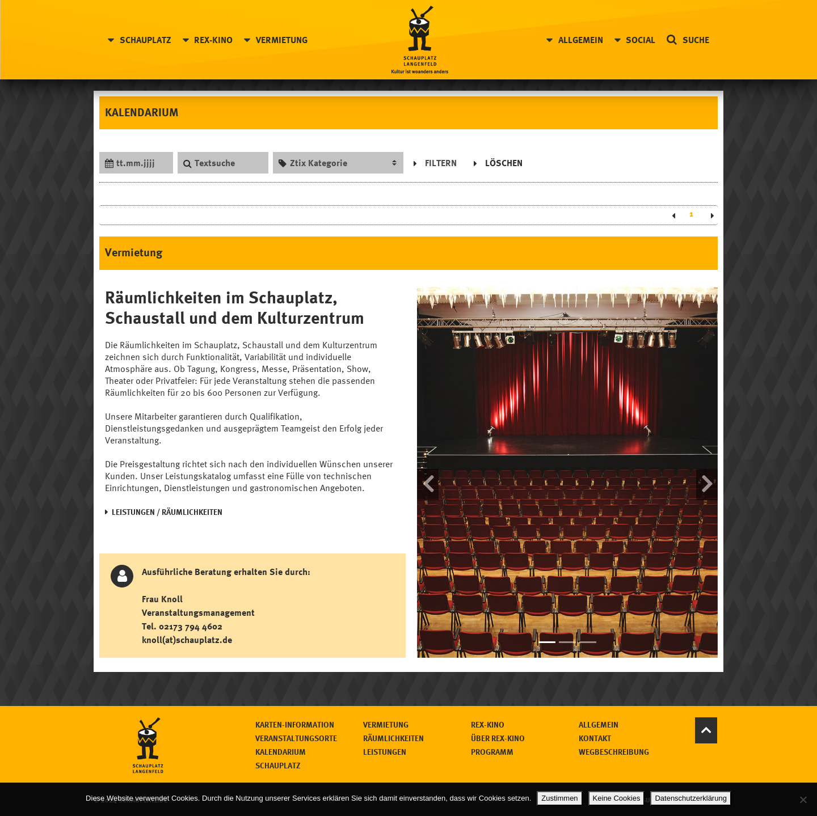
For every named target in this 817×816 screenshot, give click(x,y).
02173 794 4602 (190, 626)
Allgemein (580, 40)
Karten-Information (294, 724)
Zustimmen (559, 798)
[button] (428, 472)
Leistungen (384, 751)
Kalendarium (280, 751)
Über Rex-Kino (498, 738)
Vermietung (282, 40)
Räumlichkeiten (393, 738)
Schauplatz (145, 40)
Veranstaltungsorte (296, 738)
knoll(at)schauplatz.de (187, 640)
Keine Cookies (617, 798)
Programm (492, 751)
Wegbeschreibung (614, 751)
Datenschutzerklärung (690, 798)
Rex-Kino (213, 40)
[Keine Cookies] (802, 799)
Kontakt (595, 738)
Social (640, 40)
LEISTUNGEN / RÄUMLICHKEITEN (167, 512)
